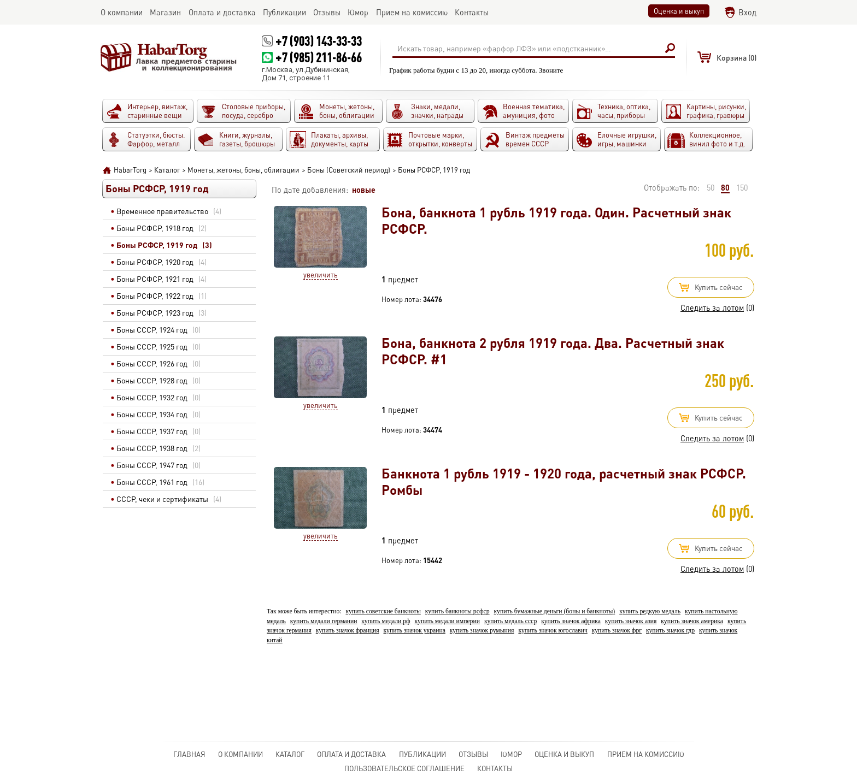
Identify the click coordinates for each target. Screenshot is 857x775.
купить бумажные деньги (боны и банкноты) (554, 611)
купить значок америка (692, 621)
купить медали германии (323, 621)
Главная (189, 754)
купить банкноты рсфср (457, 611)
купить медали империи (447, 621)
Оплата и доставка (351, 754)
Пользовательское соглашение (404, 768)
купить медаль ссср (510, 621)
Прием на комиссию (645, 754)
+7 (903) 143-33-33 (318, 41)
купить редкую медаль (649, 611)
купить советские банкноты (382, 611)
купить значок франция (347, 630)
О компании (240, 754)
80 (725, 187)
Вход (747, 12)
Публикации (422, 754)
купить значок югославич (552, 630)
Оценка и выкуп (679, 11)
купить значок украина (414, 630)
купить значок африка (571, 621)
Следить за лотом (712, 307)
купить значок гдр (670, 630)
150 (742, 187)
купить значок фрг (617, 630)
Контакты (495, 768)
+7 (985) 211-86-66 (318, 57)
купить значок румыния (482, 630)
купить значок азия (631, 621)
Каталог (289, 754)
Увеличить (320, 274)
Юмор (511, 754)
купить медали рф (385, 621)
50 (710, 187)
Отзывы (473, 754)
